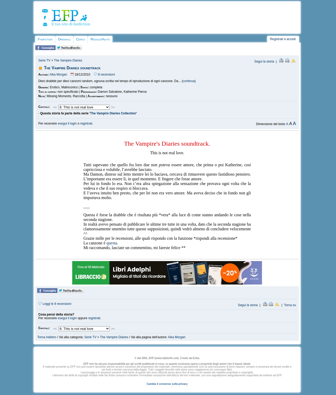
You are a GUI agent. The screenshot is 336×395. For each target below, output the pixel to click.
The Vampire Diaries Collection (113, 113)
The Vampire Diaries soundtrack (72, 68)
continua (188, 81)
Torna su (290, 305)
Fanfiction (45, 39)
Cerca (80, 39)
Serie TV (44, 60)
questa (111, 243)
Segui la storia (264, 61)
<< (55, 107)
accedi (291, 39)
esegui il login (67, 123)
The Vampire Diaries (68, 60)
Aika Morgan (58, 74)
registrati (86, 123)
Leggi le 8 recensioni (54, 304)
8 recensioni (104, 74)
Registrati (276, 39)
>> (113, 107)
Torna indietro (46, 337)
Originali (64, 39)
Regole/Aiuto (100, 39)
